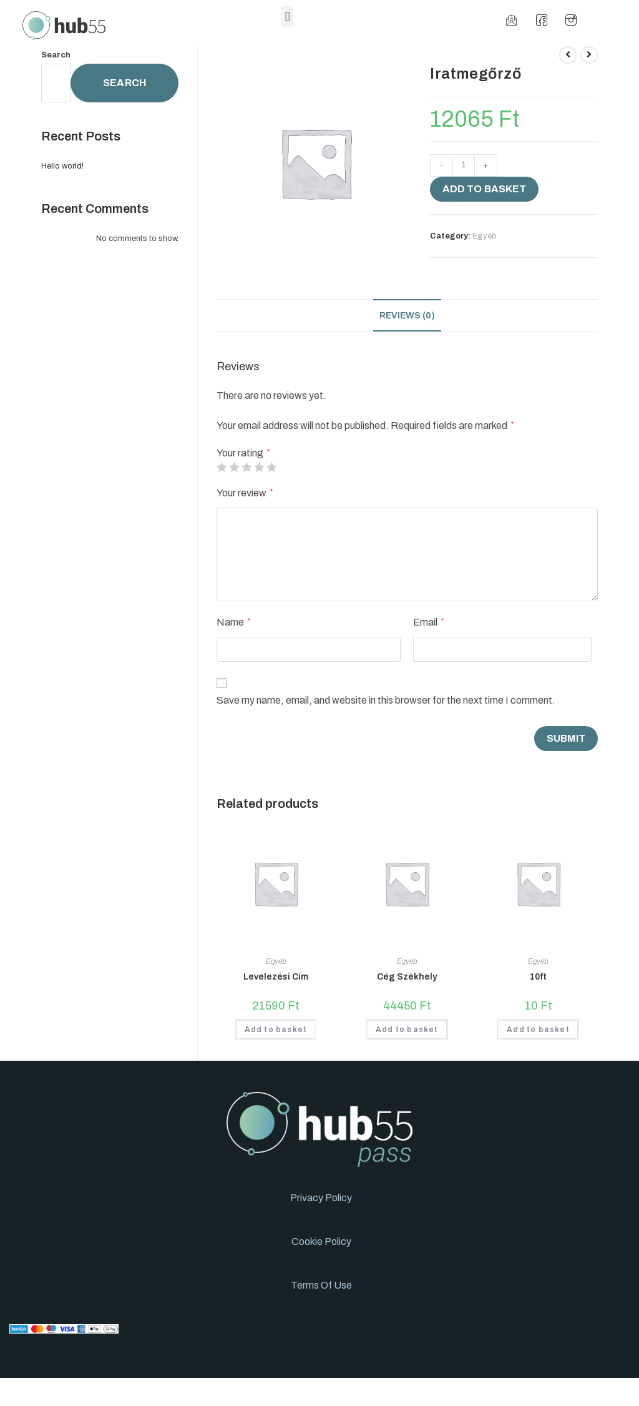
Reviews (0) (407, 315)
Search (56, 55)
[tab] (407, 315)
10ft (538, 976)
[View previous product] (568, 55)
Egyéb (484, 236)
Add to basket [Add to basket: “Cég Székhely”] (407, 1029)
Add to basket (484, 189)
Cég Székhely (407, 976)
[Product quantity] (463, 165)
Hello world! (62, 166)
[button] (287, 16)
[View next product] (589, 55)
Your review (245, 493)
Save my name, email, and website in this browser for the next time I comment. (386, 700)
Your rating (243, 453)
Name (233, 622)
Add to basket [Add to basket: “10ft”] (538, 1029)
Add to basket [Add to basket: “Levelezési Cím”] (276, 1029)
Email (428, 622)
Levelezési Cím (275, 976)
